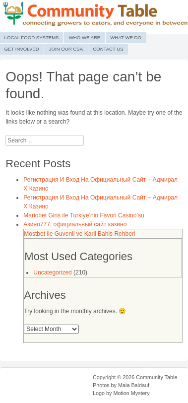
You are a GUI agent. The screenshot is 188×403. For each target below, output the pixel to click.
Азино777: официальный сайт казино (74, 224)
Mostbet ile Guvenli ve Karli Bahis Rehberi (79, 233)
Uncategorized (52, 272)
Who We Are (84, 37)
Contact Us (108, 49)
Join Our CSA (66, 49)
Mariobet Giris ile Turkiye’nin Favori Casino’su (83, 215)
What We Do (125, 37)
